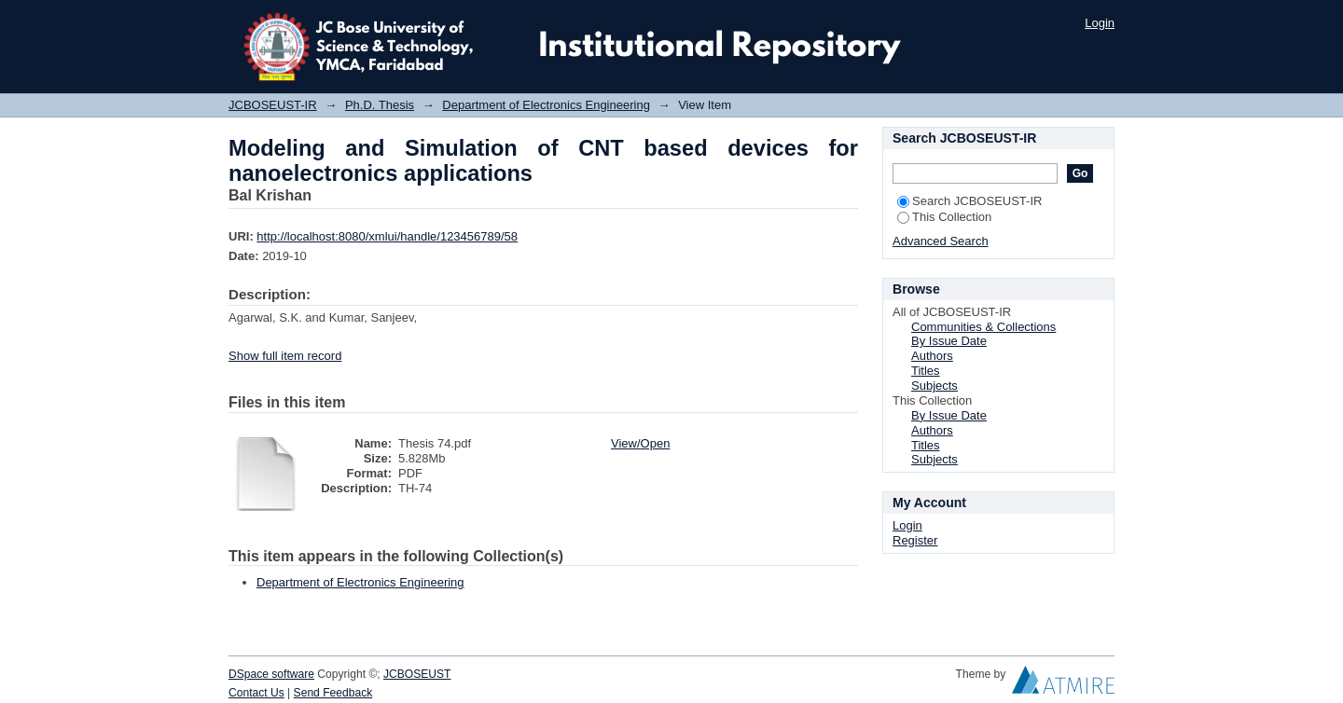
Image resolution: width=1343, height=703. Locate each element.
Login (1100, 23)
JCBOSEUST (416, 674)
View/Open (640, 443)
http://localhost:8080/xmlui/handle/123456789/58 (387, 236)
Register (915, 540)
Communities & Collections (983, 327)
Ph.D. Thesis (379, 105)
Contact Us (256, 692)
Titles (925, 371)
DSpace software (271, 674)
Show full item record (284, 356)
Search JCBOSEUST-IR (969, 201)
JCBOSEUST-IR (272, 105)
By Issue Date (949, 341)
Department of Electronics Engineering (546, 105)
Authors (932, 356)
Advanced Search (941, 241)
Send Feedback (333, 692)
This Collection (944, 217)
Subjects (934, 386)
